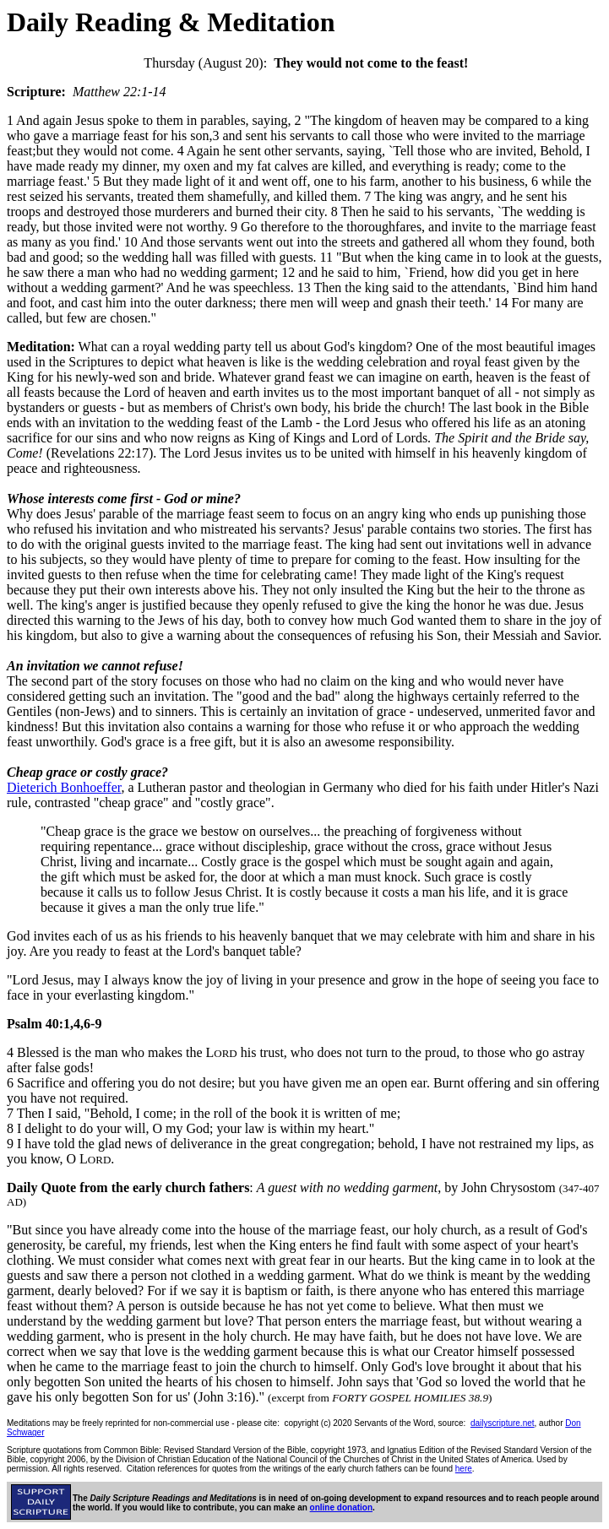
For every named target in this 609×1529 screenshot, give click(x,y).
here (463, 1468)
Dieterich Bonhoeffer (64, 787)
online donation (341, 1507)
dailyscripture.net (502, 1423)
